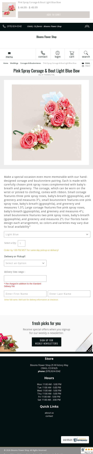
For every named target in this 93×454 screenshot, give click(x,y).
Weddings (14, 63)
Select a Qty (10, 242)
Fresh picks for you (46, 327)
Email (86, 63)
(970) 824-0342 (14, 26)
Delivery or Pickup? (14, 256)
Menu (9, 57)
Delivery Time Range (14, 271)
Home (5, 63)
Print (86, 66)
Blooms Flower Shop (46, 37)
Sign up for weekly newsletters (46, 342)
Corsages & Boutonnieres (30, 63)
